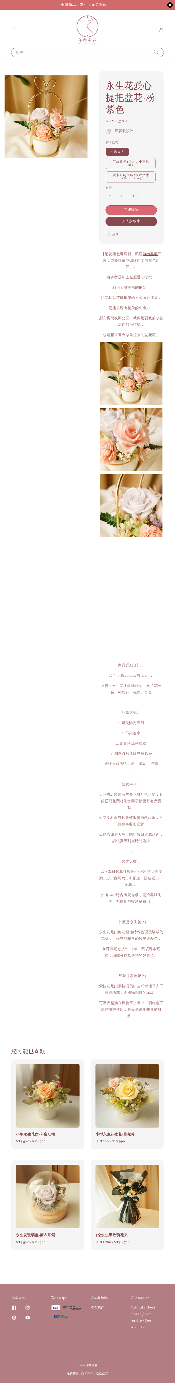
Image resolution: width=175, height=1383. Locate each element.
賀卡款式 (112, 142)
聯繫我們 (97, 1308)
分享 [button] (112, 234)
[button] (14, 30)
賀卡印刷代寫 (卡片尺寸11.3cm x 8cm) (131, 176)
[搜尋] (156, 52)
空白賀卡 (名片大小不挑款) (131, 163)
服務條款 (73, 1373)
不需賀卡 (117, 152)
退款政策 (102, 1373)
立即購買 (131, 210)
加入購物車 (131, 221)
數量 (109, 188)
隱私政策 (87, 1373)
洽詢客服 (150, 254)
